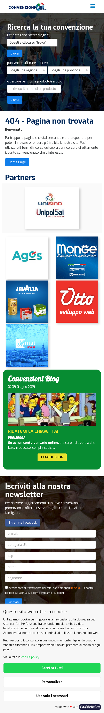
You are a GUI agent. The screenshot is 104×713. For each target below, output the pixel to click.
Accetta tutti (52, 668)
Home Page (17, 162)
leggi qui (76, 588)
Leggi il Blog (52, 457)
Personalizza (52, 682)
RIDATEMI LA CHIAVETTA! (33, 431)
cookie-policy (30, 657)
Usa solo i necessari (52, 696)
